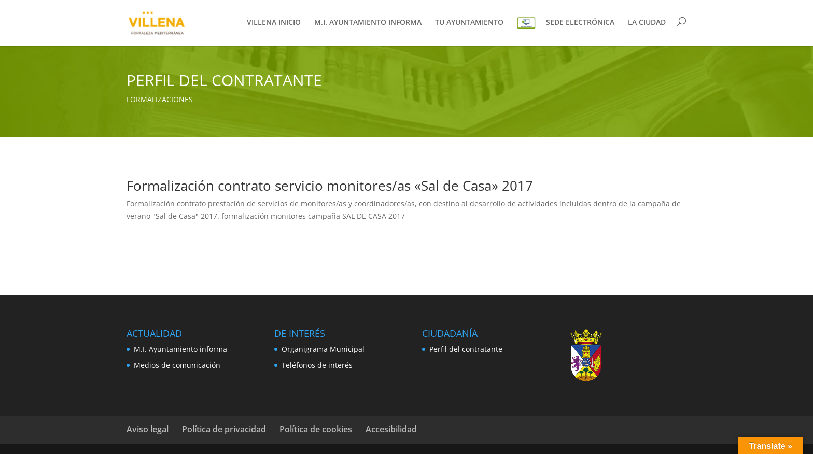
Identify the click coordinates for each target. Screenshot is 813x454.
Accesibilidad (391, 429)
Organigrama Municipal (323, 349)
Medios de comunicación (177, 365)
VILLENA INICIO (274, 23)
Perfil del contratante (465, 349)
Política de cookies (315, 429)
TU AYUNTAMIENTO (469, 23)
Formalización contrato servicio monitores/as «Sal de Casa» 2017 (330, 185)
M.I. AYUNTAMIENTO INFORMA (368, 23)
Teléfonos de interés (317, 365)
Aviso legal (148, 429)
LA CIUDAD (647, 23)
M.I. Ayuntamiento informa (180, 349)
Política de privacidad (224, 429)
